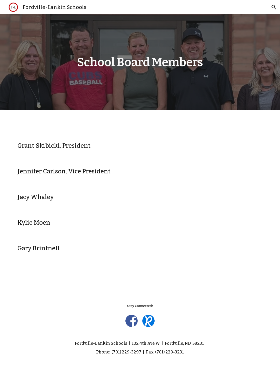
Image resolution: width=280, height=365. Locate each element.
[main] (140, 62)
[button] (274, 7)
